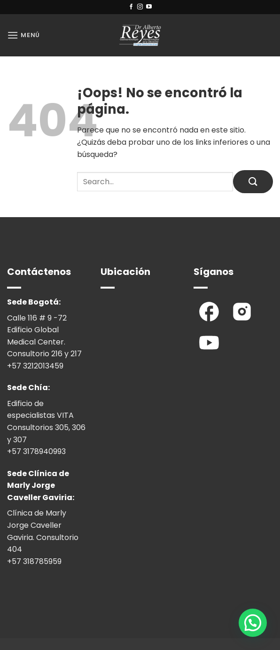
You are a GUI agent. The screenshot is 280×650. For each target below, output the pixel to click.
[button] (23, 35)
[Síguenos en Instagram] (140, 7)
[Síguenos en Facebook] (131, 7)
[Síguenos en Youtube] (149, 7)
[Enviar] (253, 181)
